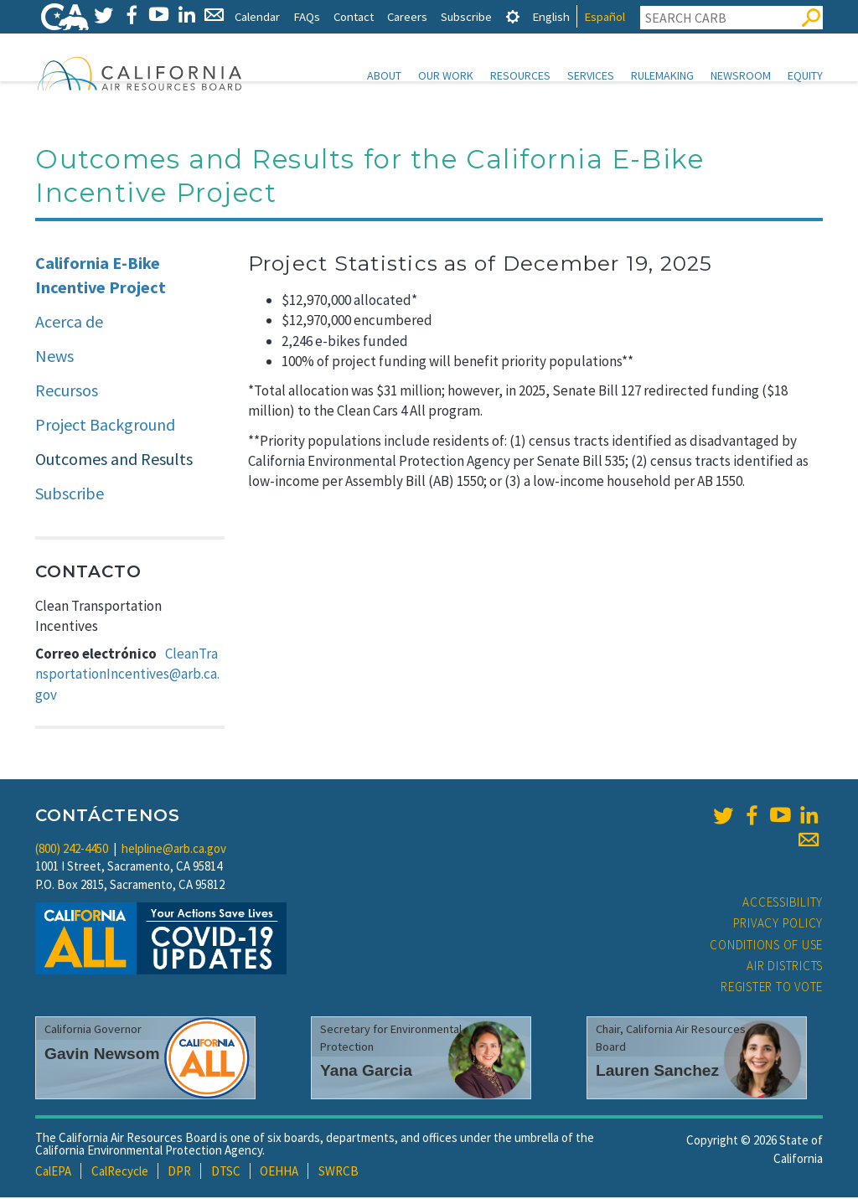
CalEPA (53, 1173)
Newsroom (741, 75)
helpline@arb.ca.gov (173, 850)
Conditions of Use (766, 946)
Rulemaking (662, 75)
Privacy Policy (778, 925)
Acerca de (69, 323)
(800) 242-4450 (71, 850)
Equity (805, 75)
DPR (179, 1173)
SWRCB (338, 1173)
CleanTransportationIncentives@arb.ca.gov (127, 675)
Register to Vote (772, 988)
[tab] (512, 16)
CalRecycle (119, 1173)
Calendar (257, 16)
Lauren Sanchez (657, 1072)
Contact (353, 16)
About (384, 75)
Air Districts (785, 967)
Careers (407, 16)
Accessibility (782, 904)
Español (604, 16)
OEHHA (279, 1173)
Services (590, 75)
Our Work (445, 75)
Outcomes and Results (114, 460)
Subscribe (466, 16)
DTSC (225, 1173)
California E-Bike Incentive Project (100, 276)
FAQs (306, 16)
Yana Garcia (366, 1072)
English (551, 16)
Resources (520, 75)
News (54, 357)
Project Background (105, 426)
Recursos (66, 391)
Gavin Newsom (102, 1055)
